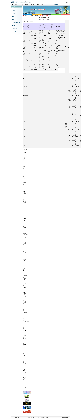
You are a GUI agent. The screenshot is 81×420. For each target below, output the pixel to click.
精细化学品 (13, 33)
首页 (26, 15)
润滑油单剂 (14, 13)
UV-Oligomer (60, 2)
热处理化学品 (14, 25)
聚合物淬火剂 (15, 28)
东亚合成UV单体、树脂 (16, 22)
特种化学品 (13, 16)
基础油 (14, 10)
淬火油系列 (14, 27)
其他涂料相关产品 (16, 24)
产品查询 (30, 15)
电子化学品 (13, 19)
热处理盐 (14, 31)
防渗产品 (14, 30)
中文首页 (66, 2)
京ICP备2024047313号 (16, 417)
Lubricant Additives (53, 2)
